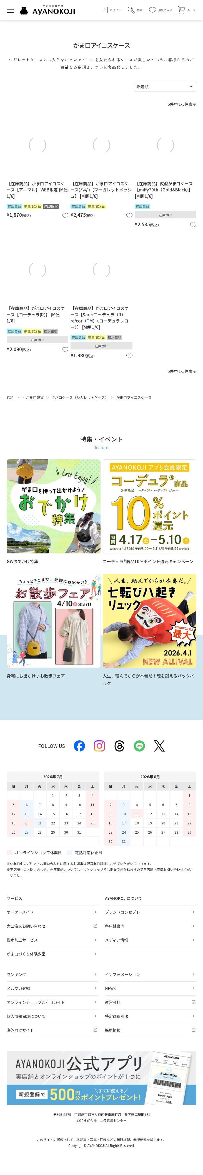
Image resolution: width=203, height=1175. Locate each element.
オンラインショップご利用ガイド (36, 1002)
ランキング (16, 974)
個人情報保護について (26, 1016)
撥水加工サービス (22, 940)
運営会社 (113, 1002)
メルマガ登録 (18, 988)
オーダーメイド (20, 912)
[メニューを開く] (10, 9)
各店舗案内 (114, 926)
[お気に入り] (160, 10)
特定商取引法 (116, 1016)
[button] (135, 10)
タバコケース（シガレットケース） (80, 397)
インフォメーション (122, 974)
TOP (10, 397)
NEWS (110, 988)
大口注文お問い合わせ (26, 926)
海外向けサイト (20, 1030)
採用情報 (113, 1030)
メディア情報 (116, 940)
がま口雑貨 (35, 397)
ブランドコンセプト (122, 912)
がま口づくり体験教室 (26, 954)
